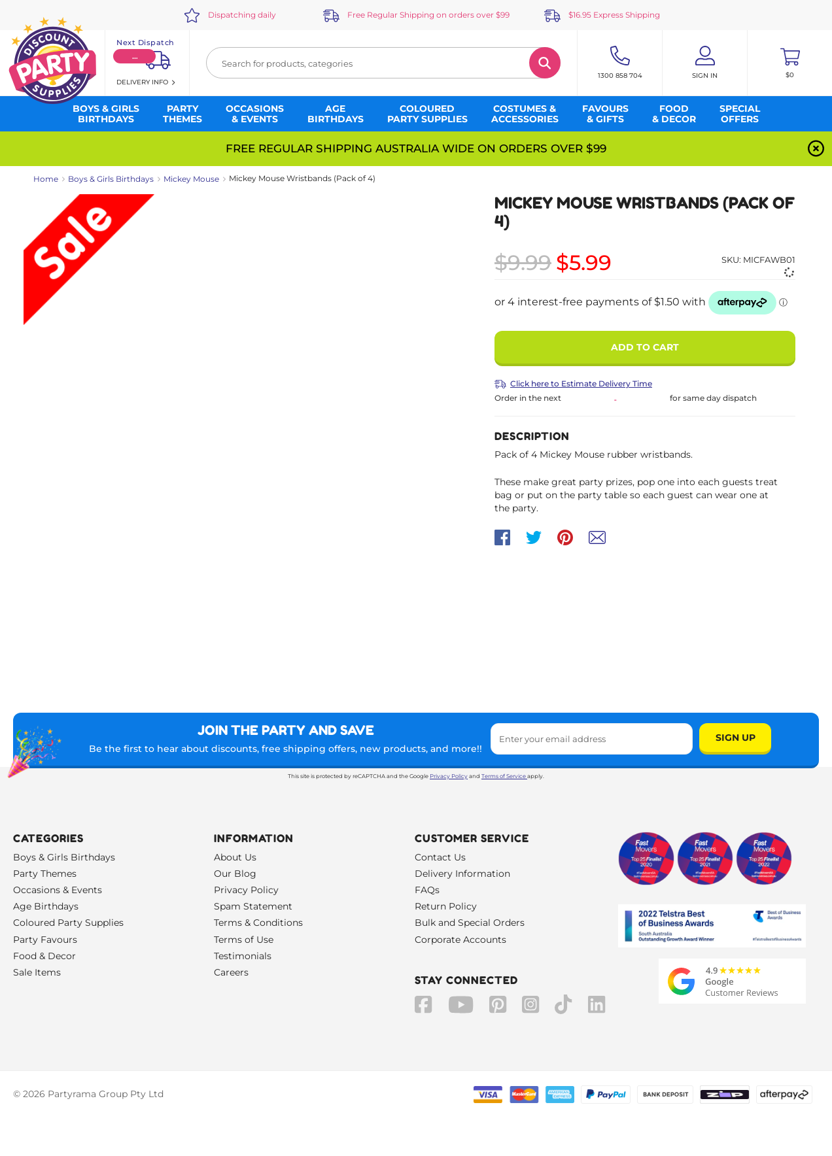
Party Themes (45, 873)
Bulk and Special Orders (470, 922)
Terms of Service (504, 776)
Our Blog (235, 873)
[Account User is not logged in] (705, 62)
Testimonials (242, 956)
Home (45, 179)
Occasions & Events (57, 890)
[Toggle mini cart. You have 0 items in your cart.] (790, 62)
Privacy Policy (449, 776)
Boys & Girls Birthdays (111, 179)
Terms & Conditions (258, 922)
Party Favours (45, 939)
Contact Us (440, 857)
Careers (231, 972)
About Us (235, 857)
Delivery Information (462, 873)
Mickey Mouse (191, 179)
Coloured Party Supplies (68, 922)
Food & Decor (44, 956)
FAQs (427, 890)
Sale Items (37, 972)
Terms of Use (243, 939)
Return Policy (446, 906)
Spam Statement (253, 906)
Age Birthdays (45, 906)
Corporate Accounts (460, 939)
